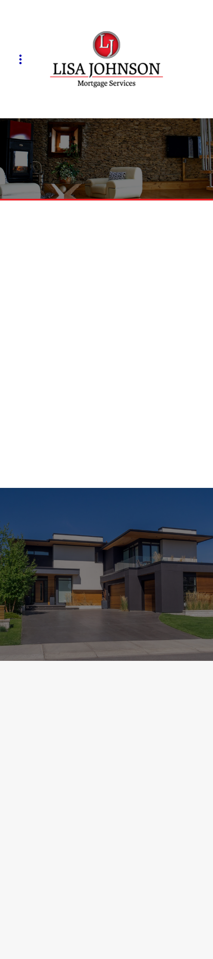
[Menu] (20, 59)
